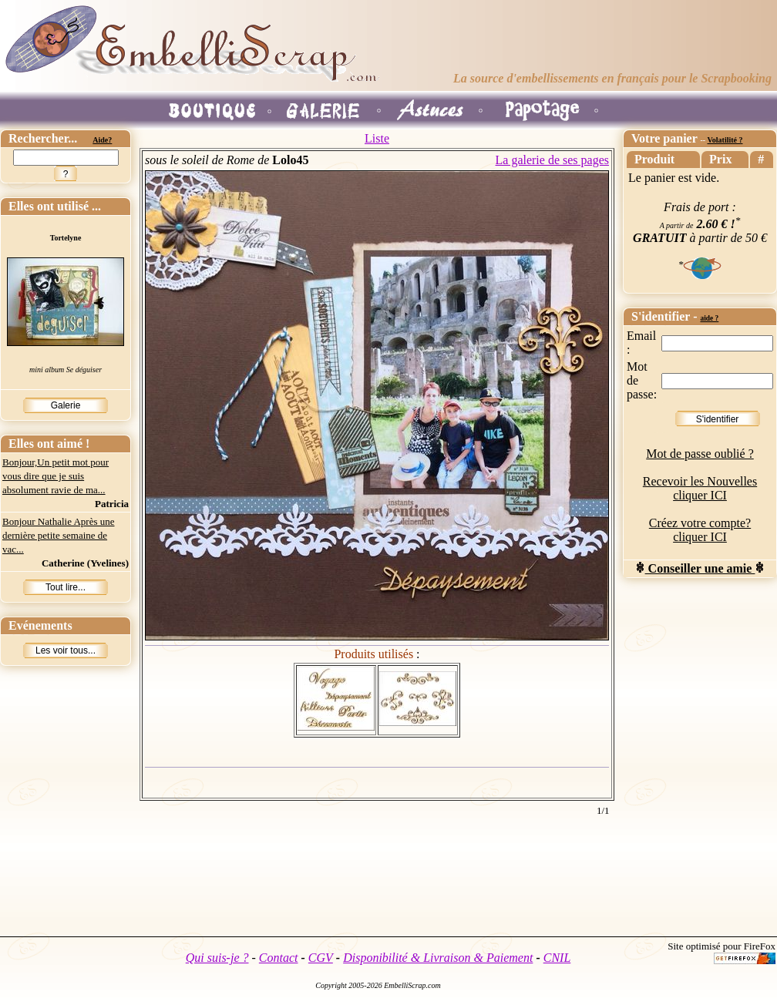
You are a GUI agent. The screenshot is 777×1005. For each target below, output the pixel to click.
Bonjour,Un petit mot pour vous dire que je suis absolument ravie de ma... (55, 476)
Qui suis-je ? (217, 957)
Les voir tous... (65, 650)
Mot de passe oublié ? (700, 453)
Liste (377, 138)
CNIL (557, 957)
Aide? (102, 140)
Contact (278, 957)
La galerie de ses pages (552, 159)
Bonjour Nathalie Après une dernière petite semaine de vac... (58, 535)
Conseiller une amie (700, 568)
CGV (320, 957)
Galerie (66, 405)
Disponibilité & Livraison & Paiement (438, 957)
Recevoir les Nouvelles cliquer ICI (700, 488)
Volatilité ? (724, 140)
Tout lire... (65, 587)
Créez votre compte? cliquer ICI (700, 529)
